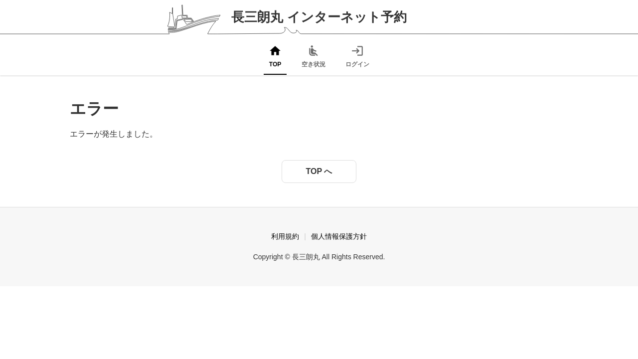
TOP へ (319, 171)
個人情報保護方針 (339, 236)
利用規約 (285, 236)
